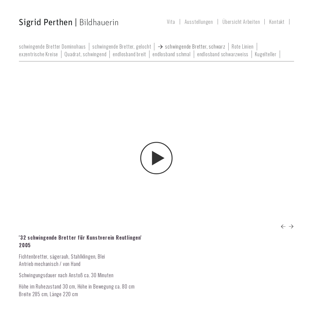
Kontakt (277, 21)
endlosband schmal (172, 54)
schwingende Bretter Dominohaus (52, 46)
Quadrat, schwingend (85, 54)
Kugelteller (266, 54)
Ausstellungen (199, 21)
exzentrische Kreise (38, 54)
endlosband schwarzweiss (223, 54)
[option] (156, 147)
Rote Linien (243, 46)
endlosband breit (129, 54)
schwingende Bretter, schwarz (195, 46)
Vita (171, 21)
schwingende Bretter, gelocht (121, 46)
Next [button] (291, 226)
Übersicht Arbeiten (241, 21)
